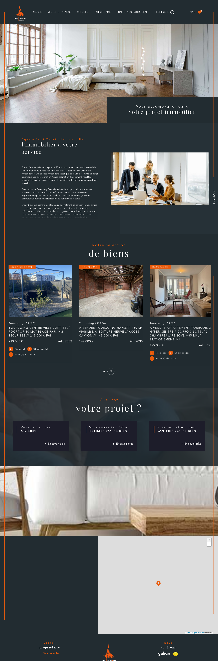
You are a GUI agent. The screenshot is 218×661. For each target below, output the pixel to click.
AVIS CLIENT (83, 12)
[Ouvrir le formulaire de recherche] (164, 12)
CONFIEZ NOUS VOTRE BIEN (132, 12)
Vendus (66, 12)
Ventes (52, 12)
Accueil (37, 12)
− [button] (209, 542)
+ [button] (209, 537)
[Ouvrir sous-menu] (58, 12)
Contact (213, 197)
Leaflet (188, 630)
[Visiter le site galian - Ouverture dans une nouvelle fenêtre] (164, 651)
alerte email (103, 12)
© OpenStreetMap (198, 630)
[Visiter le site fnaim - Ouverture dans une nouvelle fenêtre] (175, 651)
